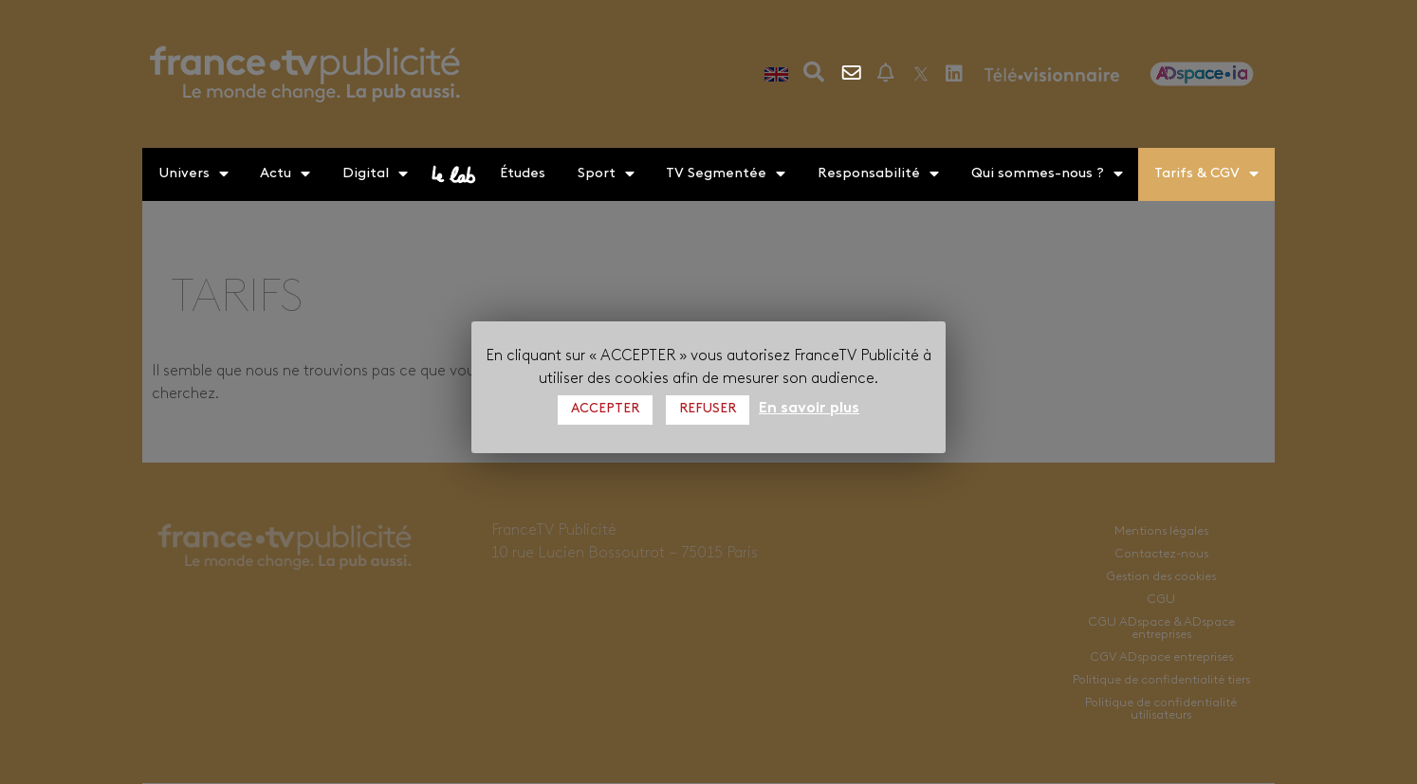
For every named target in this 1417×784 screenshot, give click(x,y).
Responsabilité (878, 174)
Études (522, 174)
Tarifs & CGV (1206, 174)
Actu (285, 174)
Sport (606, 174)
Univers (193, 174)
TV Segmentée (725, 174)
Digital (375, 174)
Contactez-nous (853, 73)
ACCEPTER (605, 409)
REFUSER (707, 409)
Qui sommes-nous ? (1047, 174)
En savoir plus (809, 408)
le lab (454, 174)
